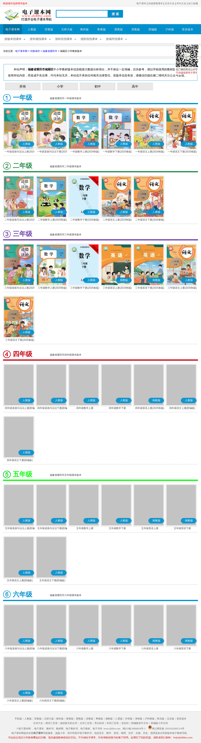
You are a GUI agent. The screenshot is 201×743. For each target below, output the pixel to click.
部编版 (152, 29)
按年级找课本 (38, 39)
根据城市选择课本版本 (15, 3)
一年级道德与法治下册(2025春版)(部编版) (52, 152)
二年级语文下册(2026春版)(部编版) (149, 220)
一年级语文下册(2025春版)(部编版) (182, 152)
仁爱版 (119, 718)
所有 (22, 86)
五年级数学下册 (117, 528)
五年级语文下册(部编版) (52, 580)
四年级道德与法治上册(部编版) (20, 408)
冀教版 (118, 29)
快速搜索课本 (155, 3)
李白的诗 (99, 723)
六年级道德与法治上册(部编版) (20, 649)
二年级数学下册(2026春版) (84, 219)
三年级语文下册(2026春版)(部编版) (19, 340)
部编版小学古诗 (159, 723)
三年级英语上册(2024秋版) (117, 287)
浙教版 (135, 29)
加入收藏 (193, 3)
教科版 (84, 29)
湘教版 (109, 718)
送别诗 (125, 723)
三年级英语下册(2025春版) (149, 287)
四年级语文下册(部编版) (20, 460)
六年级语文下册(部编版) (52, 700)
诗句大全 (181, 3)
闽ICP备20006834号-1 (134, 728)
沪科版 (169, 29)
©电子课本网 (24, 728)
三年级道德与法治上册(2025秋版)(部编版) (19, 288)
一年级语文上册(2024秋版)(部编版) (149, 152)
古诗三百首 (86, 723)
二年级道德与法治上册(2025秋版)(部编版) (19, 220)
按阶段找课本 (89, 39)
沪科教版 (150, 718)
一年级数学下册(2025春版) (117, 151)
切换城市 (35, 51)
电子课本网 (12, 29)
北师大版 (66, 29)
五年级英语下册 (182, 528)
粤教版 (99, 718)
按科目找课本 (63, 39)
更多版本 (187, 29)
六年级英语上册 (149, 648)
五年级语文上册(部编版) (20, 580)
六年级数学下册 (117, 648)
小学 (60, 86)
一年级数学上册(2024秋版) (84, 151)
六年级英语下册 (182, 648)
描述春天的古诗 (68, 723)
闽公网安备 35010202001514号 (166, 728)
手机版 (18, 718)
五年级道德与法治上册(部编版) (20, 529)
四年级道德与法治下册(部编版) (52, 408)
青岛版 (160, 718)
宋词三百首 (113, 723)
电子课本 (141, 3)
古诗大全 (169, 3)
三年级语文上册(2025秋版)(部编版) (182, 288)
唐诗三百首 (51, 723)
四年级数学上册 (84, 408)
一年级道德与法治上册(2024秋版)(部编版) (19, 152)
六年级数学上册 (84, 648)
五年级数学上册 (84, 528)
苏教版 (49, 29)
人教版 (32, 29)
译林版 (138, 718)
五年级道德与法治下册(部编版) (52, 529)
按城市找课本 (114, 39)
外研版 (128, 718)
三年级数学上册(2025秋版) (52, 287)
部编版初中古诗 (139, 723)
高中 (135, 86)
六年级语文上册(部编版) (20, 700)
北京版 (170, 718)
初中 (97, 86)
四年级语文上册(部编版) (182, 408)
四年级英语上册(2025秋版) (149, 408)
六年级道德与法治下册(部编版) (52, 649)
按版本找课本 (13, 39)
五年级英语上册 (149, 528)
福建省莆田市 (50, 51)
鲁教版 (101, 29)
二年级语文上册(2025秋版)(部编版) (117, 220)
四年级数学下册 (117, 408)
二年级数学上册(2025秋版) (52, 219)
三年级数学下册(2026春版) (84, 287)
